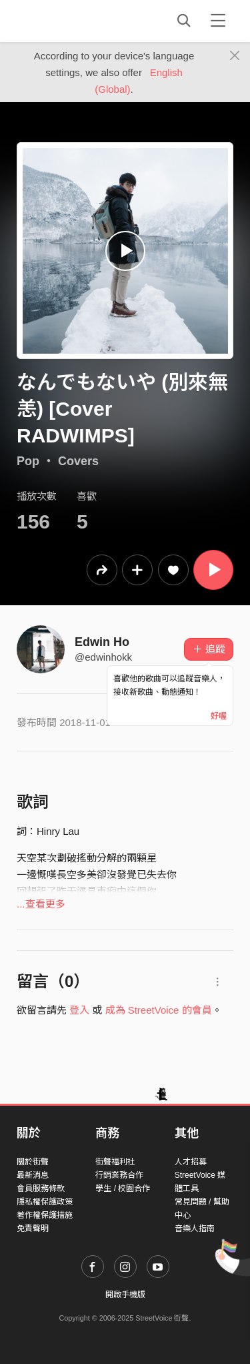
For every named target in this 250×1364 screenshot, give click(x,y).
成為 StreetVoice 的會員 (158, 1010)
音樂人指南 (195, 1228)
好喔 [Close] (219, 716)
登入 (79, 1010)
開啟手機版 (125, 1294)
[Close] (235, 56)
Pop (28, 461)
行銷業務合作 (119, 1175)
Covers (78, 461)
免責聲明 (33, 1228)
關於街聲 (33, 1161)
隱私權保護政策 (45, 1202)
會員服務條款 (41, 1188)
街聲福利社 (115, 1161)
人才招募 (191, 1161)
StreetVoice (72, 20)
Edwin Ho (102, 642)
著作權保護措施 (45, 1215)
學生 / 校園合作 (122, 1188)
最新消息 (33, 1175)
